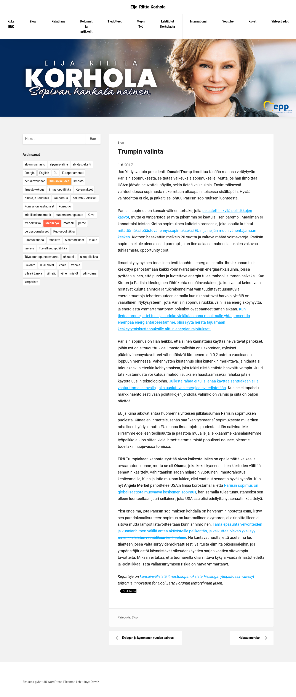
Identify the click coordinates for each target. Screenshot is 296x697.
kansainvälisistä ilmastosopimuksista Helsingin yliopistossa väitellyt (197, 576)
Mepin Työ (141, 24)
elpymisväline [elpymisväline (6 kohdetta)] (59, 164)
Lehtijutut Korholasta (167, 24)
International (198, 21)
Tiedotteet (115, 21)
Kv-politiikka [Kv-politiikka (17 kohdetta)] (33, 223)
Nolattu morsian (249, 637)
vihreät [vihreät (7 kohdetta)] (51, 273)
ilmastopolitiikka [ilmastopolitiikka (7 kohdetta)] (60, 189)
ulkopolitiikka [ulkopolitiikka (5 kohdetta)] (89, 257)
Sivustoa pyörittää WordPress (42, 682)
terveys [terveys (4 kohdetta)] (29, 248)
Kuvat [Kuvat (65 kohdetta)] (91, 215)
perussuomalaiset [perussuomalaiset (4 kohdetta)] (37, 231)
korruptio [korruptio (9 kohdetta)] (65, 206)
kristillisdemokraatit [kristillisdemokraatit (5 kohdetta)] (38, 215)
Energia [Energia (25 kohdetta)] (30, 173)
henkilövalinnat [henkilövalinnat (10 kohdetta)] (35, 181)
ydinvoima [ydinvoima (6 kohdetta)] (90, 273)
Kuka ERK (11, 24)
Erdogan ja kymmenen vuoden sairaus (148, 637)
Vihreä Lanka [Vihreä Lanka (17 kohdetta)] (33, 273)
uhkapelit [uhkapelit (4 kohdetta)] (69, 257)
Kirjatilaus (58, 21)
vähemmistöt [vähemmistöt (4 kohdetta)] (69, 273)
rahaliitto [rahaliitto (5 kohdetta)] (54, 240)
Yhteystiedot (279, 21)
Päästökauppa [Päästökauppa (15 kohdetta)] (34, 240)
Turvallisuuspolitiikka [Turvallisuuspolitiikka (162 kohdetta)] (53, 248)
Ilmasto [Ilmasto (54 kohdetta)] (78, 181)
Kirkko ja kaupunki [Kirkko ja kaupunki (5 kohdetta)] (37, 198)
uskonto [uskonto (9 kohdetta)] (30, 265)
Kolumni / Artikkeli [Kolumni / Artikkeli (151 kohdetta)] (84, 198)
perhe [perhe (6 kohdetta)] (82, 223)
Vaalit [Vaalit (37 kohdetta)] (62, 265)
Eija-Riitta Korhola (148, 7)
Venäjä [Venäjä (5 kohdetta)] (75, 265)
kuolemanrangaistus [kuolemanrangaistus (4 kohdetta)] (69, 215)
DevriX (95, 682)
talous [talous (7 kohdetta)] (93, 240)
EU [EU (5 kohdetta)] (55, 173)
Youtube (228, 21)
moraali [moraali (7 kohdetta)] (69, 223)
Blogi (32, 21)
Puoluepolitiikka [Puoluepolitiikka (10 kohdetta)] (64, 231)
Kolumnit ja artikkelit (86, 27)
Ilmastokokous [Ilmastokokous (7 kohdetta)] (35, 189)
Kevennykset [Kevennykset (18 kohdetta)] (84, 189)
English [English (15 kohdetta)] (44, 173)
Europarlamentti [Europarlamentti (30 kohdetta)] (72, 173)
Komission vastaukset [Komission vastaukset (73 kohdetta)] (39, 206)
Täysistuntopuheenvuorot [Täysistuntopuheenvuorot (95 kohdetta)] (42, 257)
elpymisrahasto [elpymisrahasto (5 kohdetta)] (35, 164)
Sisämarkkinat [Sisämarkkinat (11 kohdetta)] (74, 240)
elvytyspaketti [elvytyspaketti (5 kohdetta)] (82, 164)
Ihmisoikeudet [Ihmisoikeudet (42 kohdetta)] (59, 181)
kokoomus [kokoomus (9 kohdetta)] (61, 198)
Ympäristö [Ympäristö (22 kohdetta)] (31, 282)
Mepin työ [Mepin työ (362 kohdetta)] (52, 223)
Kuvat (252, 21)
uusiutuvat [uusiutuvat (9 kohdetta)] (47, 265)
